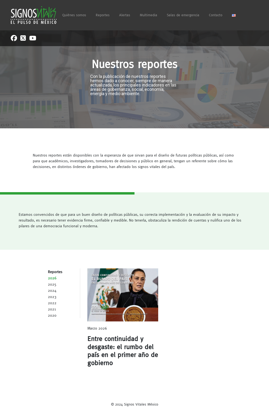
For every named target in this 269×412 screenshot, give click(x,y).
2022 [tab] (52, 303)
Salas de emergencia (183, 15)
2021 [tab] (52, 309)
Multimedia (148, 15)
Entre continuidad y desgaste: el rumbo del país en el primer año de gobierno (122, 351)
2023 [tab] (52, 296)
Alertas (124, 15)
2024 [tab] (52, 290)
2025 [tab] (52, 284)
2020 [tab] (52, 315)
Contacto (215, 15)
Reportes (103, 15)
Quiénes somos (74, 15)
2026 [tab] (52, 278)
